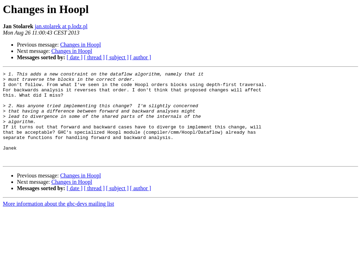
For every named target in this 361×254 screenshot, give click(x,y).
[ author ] (140, 57)
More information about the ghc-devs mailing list (58, 222)
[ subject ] (117, 57)
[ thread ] (94, 57)
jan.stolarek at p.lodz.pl (61, 26)
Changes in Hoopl (80, 45)
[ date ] (74, 57)
